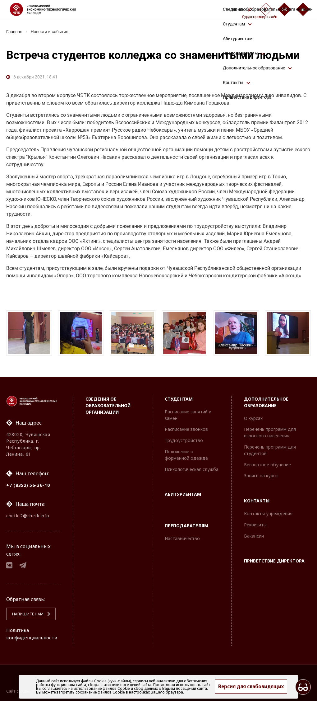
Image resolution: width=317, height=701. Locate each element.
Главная (14, 31)
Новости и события (51, 31)
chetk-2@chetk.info (27, 514)
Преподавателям (186, 523)
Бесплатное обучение (267, 462)
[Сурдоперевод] (265, 9)
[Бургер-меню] (303, 9)
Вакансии (254, 534)
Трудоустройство (184, 438)
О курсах (253, 416)
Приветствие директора (274, 559)
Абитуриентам (183, 492)
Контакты (256, 498)
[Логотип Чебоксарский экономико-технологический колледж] (47, 9)
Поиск (242, 9)
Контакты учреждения (268, 511)
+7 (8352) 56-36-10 (28, 483)
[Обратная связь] (284, 9)
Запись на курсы (261, 473)
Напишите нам (25, 614)
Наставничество (182, 536)
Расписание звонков (186, 427)
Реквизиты (255, 522)
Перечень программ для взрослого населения (270, 430)
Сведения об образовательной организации (108, 403)
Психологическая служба (191, 467)
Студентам (179, 397)
